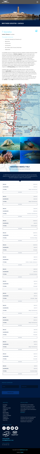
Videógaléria (6, 418)
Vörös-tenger (6, 414)
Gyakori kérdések (7, 415)
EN (5, 444)
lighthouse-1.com (24, 449)
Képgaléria (5, 417)
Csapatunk (5, 409)
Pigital (21, 452)
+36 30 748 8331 (5, 438)
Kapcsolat (5, 420)
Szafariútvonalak (7, 408)
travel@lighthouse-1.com (7, 440)
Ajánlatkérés (20, 192)
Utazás (4, 411)
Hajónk (4, 406)
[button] (16, 18)
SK (6, 444)
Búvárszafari (6, 412)
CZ (8, 444)
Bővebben (22, 412)
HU (3, 444)
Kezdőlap (5, 405)
